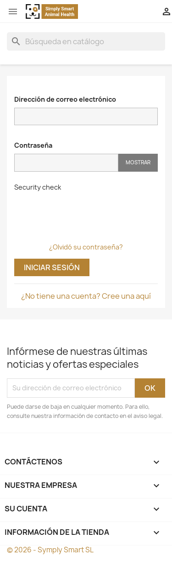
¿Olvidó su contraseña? (86, 247)
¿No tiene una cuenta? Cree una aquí (86, 296)
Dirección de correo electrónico (65, 99)
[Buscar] (86, 41)
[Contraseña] (66, 163)
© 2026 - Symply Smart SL (50, 550)
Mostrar (138, 162)
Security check (37, 187)
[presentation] (84, 214)
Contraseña (33, 145)
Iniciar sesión (52, 267)
